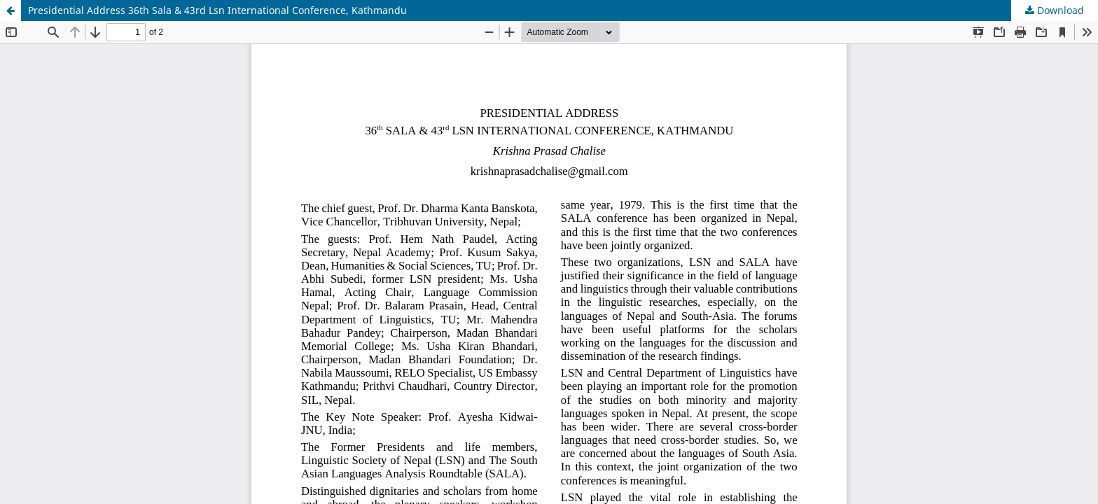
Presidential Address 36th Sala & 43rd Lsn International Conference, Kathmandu (217, 10)
